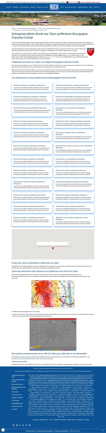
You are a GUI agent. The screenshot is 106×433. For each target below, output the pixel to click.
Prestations (15, 7)
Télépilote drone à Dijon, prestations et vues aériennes (72, 218)
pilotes (32, 380)
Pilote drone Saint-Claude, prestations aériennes (73, 121)
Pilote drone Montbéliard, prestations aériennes (73, 97)
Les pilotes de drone (17, 406)
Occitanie (45, 378)
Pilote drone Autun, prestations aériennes (71, 170)
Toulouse (69, 394)
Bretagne (38, 377)
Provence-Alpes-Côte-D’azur (68, 382)
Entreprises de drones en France (48, 375)
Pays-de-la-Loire (40, 382)
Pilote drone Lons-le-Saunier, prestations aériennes (70, 109)
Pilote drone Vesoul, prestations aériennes (28, 159)
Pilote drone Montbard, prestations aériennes (72, 85)
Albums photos (80, 419)
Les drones (14, 409)
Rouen (53, 409)
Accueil (8, 7)
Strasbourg (76, 406)
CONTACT (96, 7)
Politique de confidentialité (61, 431)
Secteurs (33, 7)
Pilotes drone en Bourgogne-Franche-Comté (49, 28)
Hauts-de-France (84, 380)
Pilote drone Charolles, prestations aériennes (72, 182)
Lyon (33, 408)
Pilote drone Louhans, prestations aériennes (29, 195)
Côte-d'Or (58, 49)
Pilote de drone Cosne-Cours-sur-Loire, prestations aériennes (74, 147)
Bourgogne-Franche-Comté (70, 378)
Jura (19, 358)
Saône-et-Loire (35, 358)
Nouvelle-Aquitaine (38, 378)
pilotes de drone (26, 357)
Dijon (51, 390)
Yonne (41, 358)
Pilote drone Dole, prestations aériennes (28, 121)
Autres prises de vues (17, 384)
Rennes (51, 396)
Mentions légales (30, 431)
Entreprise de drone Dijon (19, 361)
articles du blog (43, 419)
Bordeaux (88, 394)
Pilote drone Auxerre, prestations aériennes (71, 195)
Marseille (34, 389)
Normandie (32, 377)
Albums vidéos (71, 419)
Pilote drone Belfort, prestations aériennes (29, 218)
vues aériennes (25, 53)
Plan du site (36, 419)
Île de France (44, 377)
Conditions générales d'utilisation (44, 431)
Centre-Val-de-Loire (69, 380)
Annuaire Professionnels (60, 419)
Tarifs (62, 7)
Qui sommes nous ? (71, 7)
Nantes (42, 399)
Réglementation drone (17, 403)
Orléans (52, 399)
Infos (46, 7)
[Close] (68, 243)
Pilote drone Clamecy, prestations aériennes (29, 146)
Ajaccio (33, 394)
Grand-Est (79, 378)
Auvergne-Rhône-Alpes (78, 377)
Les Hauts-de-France (66, 377)
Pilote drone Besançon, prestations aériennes (30, 97)
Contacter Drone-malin (17, 397)
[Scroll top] (103, 430)
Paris (59, 377)
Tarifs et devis (15, 400)
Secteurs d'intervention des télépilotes (27, 28)
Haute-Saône (27, 358)
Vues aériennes (24, 7)
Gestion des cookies (75, 431)
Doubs (15, 358)
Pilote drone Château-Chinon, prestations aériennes (71, 133)
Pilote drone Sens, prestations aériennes (70, 206)
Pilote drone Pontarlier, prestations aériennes (30, 108)
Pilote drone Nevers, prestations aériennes (28, 132)
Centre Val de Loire (52, 377)
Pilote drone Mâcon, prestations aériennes (28, 170)
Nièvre (22, 358)
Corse (84, 378)
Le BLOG (87, 419)
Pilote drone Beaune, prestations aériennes (29, 85)
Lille (92, 403)
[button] (53, 248)
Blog (90, 7)
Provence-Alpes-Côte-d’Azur (55, 378)
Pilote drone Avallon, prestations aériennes (29, 206)
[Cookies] (3, 430)
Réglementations (83, 7)
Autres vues (40, 7)
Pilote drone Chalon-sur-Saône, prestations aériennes (29, 183)
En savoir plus (15, 391)
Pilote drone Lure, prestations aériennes (70, 159)
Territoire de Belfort (48, 358)
